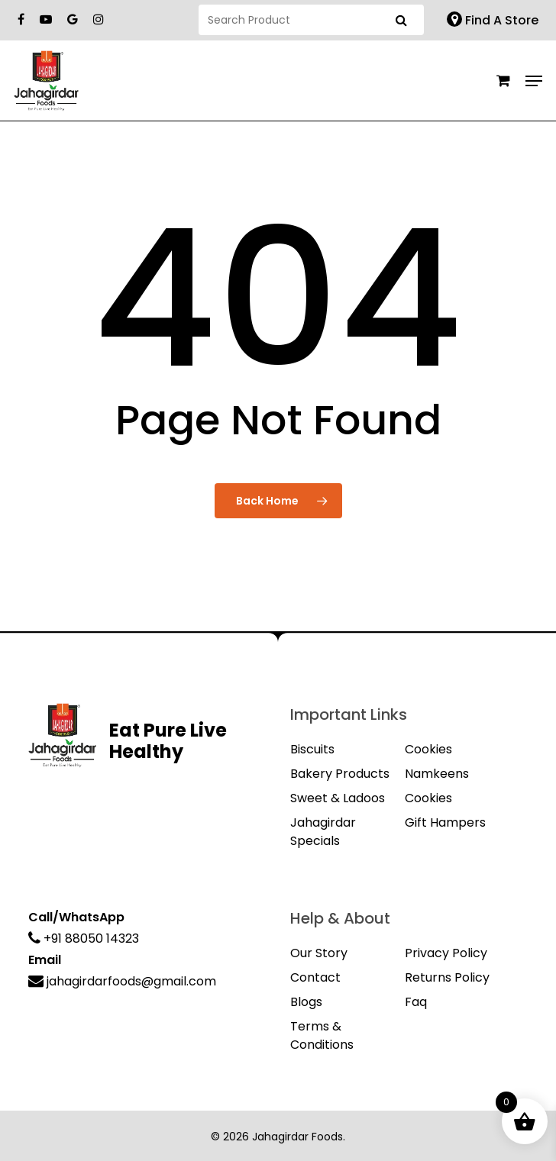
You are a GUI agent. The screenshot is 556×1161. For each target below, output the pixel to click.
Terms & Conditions (322, 1035)
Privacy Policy (446, 953)
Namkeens (437, 773)
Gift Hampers (445, 822)
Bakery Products (340, 773)
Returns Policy (447, 977)
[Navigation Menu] (533, 81)
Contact (315, 977)
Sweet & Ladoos (337, 798)
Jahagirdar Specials (323, 832)
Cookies (428, 749)
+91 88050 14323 (83, 938)
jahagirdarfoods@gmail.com (122, 981)
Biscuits (312, 749)
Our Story (319, 953)
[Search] (311, 20)
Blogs (306, 1002)
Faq (416, 1002)
